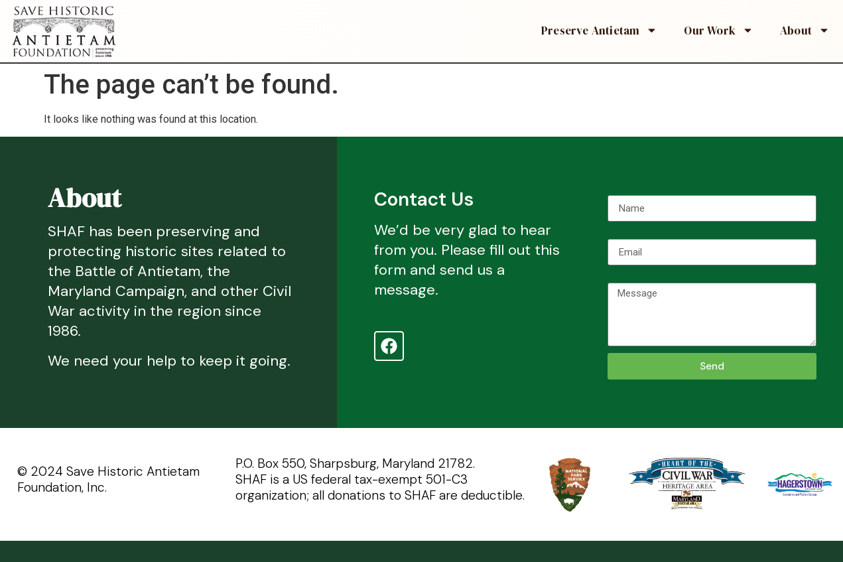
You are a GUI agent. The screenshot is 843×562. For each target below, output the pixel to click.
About (805, 30)
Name (621, 189)
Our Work (718, 30)
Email (620, 233)
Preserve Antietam (599, 30)
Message (630, 277)
